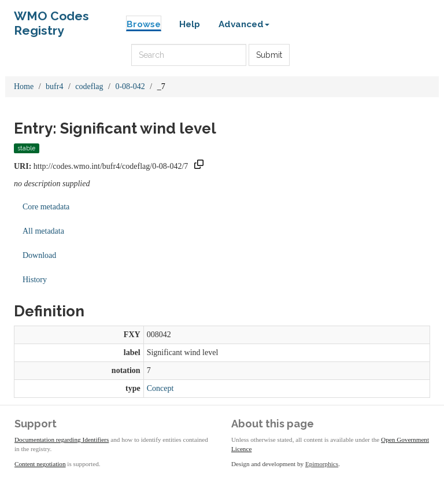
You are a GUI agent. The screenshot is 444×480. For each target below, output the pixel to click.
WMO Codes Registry (51, 19)
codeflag (89, 86)
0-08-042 (130, 86)
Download (39, 255)
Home (24, 86)
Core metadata (46, 206)
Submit (269, 55)
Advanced (244, 24)
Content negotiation (40, 463)
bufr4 (54, 86)
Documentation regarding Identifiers (61, 439)
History (35, 279)
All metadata (43, 231)
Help (189, 24)
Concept (160, 388)
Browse (144, 24)
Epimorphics (321, 463)
